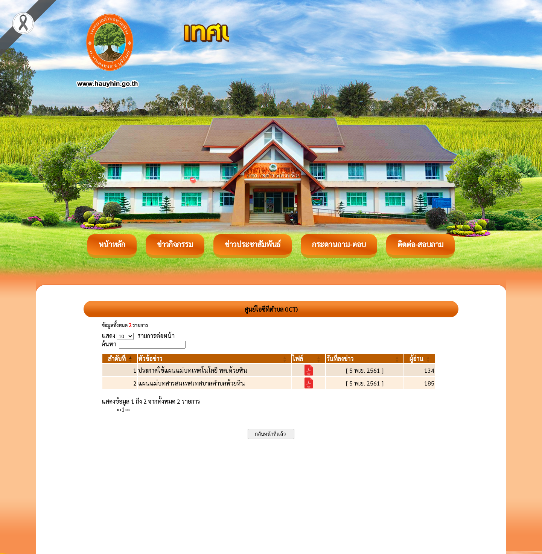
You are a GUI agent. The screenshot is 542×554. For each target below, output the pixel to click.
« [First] (118, 409)
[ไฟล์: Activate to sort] (308, 358)
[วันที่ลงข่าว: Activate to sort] (364, 358)
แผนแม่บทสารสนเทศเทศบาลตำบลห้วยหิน (191, 383)
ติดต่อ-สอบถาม (420, 244)
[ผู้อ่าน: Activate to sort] (419, 358)
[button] (117, 359)
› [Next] (126, 409)
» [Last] (128, 409)
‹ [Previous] (121, 409)
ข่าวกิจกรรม (175, 244)
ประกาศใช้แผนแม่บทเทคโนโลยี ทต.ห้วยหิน (192, 370)
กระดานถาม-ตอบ (339, 244)
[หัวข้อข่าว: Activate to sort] (214, 358)
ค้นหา (109, 344)
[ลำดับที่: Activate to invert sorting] (119, 358)
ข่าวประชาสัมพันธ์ (252, 244)
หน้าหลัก (112, 244)
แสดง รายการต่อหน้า (138, 336)
